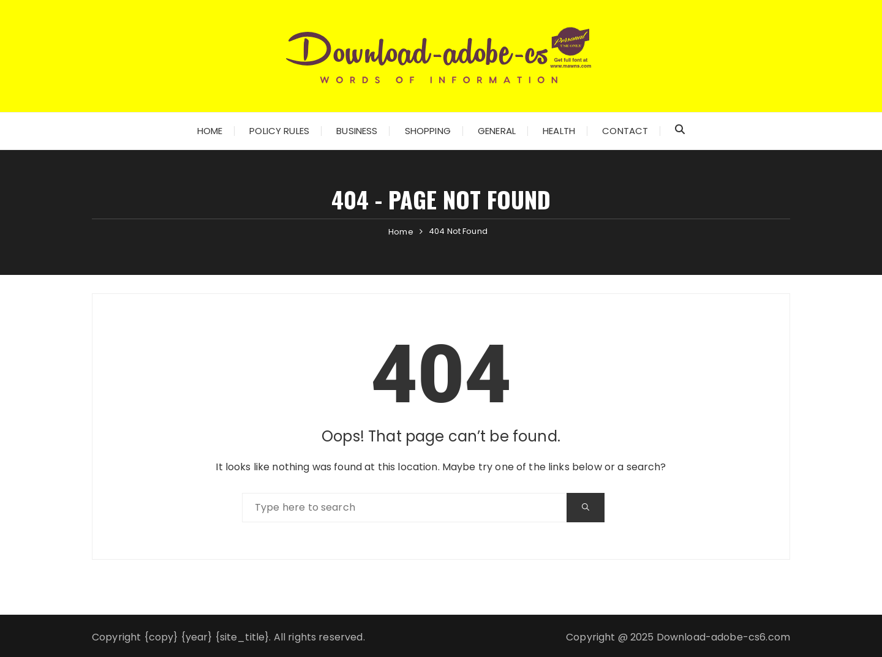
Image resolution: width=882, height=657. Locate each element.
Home (210, 130)
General (497, 130)
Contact (625, 130)
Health (559, 130)
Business (356, 130)
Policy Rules (279, 130)
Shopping (428, 130)
